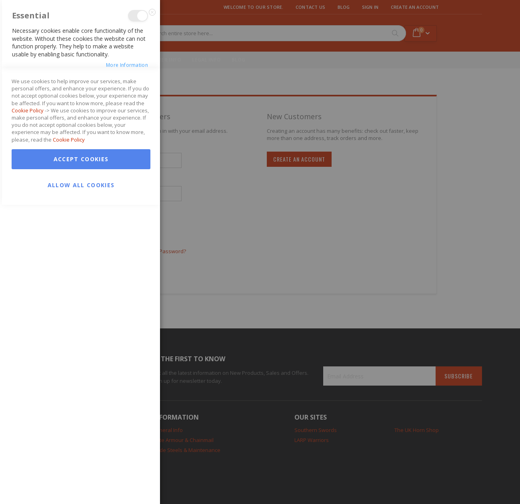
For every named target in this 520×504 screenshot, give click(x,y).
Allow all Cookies (81, 484)
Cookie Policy (28, 409)
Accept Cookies (81, 458)
